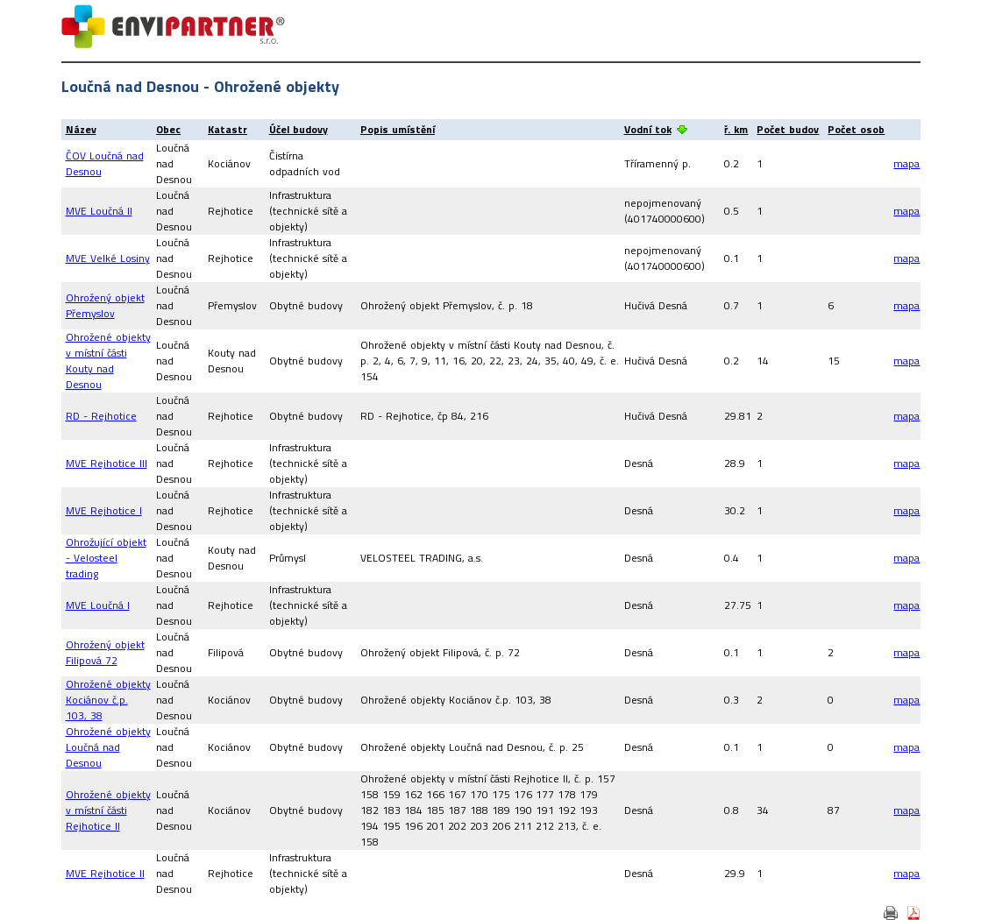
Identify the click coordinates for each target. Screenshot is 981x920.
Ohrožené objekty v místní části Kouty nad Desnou (108, 361)
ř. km (736, 129)
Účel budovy (298, 129)
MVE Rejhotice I (104, 510)
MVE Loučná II (99, 210)
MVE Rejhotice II (105, 873)
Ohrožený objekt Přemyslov (105, 305)
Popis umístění (397, 129)
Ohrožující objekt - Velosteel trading (106, 558)
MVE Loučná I (98, 605)
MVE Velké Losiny (108, 258)
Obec (168, 129)
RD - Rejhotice (101, 415)
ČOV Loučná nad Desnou (105, 163)
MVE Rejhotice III (106, 463)
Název (81, 129)
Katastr (227, 129)
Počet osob (856, 129)
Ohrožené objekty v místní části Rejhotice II (108, 810)
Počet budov (788, 129)
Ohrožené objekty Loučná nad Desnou (108, 747)
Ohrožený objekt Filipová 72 (105, 652)
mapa (906, 163)
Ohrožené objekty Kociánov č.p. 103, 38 (108, 700)
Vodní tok (648, 129)
